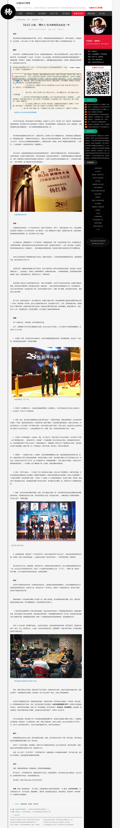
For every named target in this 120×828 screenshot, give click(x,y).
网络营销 (91, 13)
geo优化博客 (97, 194)
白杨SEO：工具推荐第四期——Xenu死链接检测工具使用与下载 (33, 812)
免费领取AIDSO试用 (98, 184)
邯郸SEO (97, 197)
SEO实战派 (25, 791)
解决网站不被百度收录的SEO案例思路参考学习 (23, 822)
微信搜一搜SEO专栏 (98, 174)
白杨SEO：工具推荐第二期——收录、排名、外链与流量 (103, 119)
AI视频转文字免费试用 (98, 207)
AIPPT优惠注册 (98, 187)
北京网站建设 (98, 168)
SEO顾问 (97, 210)
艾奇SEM (97, 181)
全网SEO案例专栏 (98, 226)
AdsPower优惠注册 (98, 178)
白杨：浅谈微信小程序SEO (95, 112)
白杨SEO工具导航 (96, 8)
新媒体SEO (78, 13)
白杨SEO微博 (98, 223)
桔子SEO (97, 171)
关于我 (102, 13)
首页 (20, 13)
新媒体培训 (32, 153)
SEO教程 (42, 13)
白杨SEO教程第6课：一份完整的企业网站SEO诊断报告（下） (32, 809)
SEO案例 (66, 13)
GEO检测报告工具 (98, 219)
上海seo (98, 213)
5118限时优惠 (98, 216)
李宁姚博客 (98, 203)
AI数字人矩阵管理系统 (98, 200)
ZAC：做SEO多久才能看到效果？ (97, 122)
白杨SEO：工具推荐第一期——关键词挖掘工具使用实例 (103, 117)
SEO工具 (54, 13)
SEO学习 (30, 13)
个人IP (98, 229)
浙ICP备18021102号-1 (98, 243)
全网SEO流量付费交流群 (98, 190)
